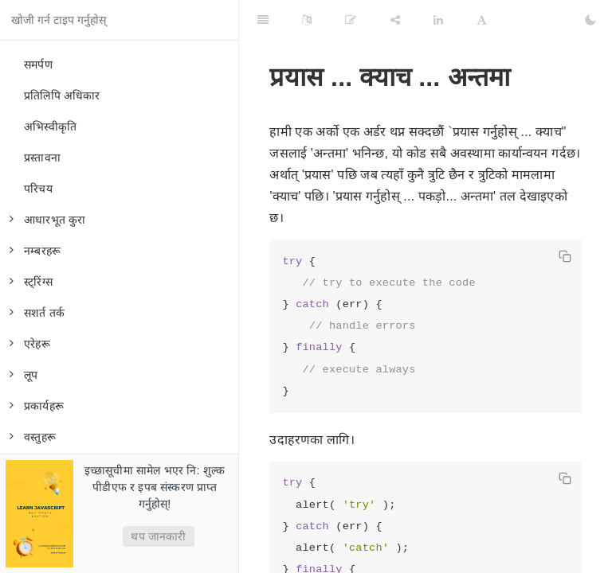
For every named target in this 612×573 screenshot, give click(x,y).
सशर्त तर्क (37, 312)
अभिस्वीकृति (50, 126)
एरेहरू (30, 343)
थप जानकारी (158, 536)
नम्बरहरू (35, 250)
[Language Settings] (307, 20)
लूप (23, 374)
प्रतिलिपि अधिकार (62, 95)
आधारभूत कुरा (48, 219)
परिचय (38, 188)
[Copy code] (565, 256)
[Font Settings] (482, 20)
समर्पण (38, 64)
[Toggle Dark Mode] (590, 20)
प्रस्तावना (42, 157)
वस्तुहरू (33, 437)
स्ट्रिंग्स (31, 281)
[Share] (395, 20)
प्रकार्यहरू (37, 406)
